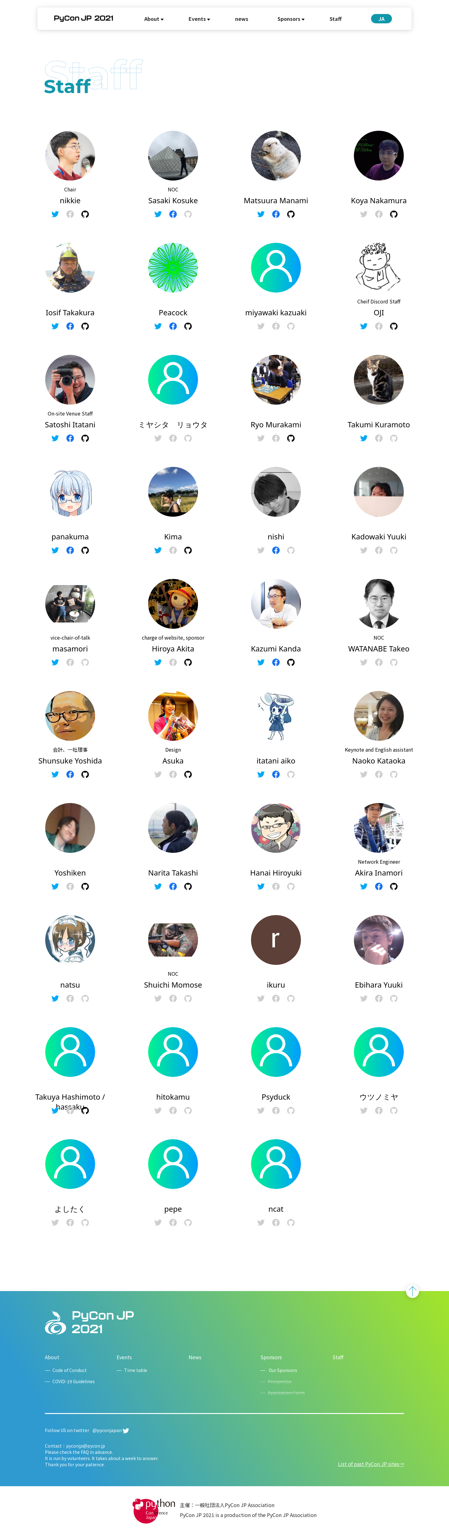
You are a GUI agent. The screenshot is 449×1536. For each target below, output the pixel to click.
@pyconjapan (111, 1430)
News (195, 1357)
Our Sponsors (282, 1370)
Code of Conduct (69, 1370)
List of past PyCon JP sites (368, 1464)
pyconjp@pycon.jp (85, 1446)
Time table (135, 1370)
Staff (336, 18)
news (241, 18)
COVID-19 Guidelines (73, 1381)
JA (381, 18)
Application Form (286, 1392)
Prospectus (280, 1381)
